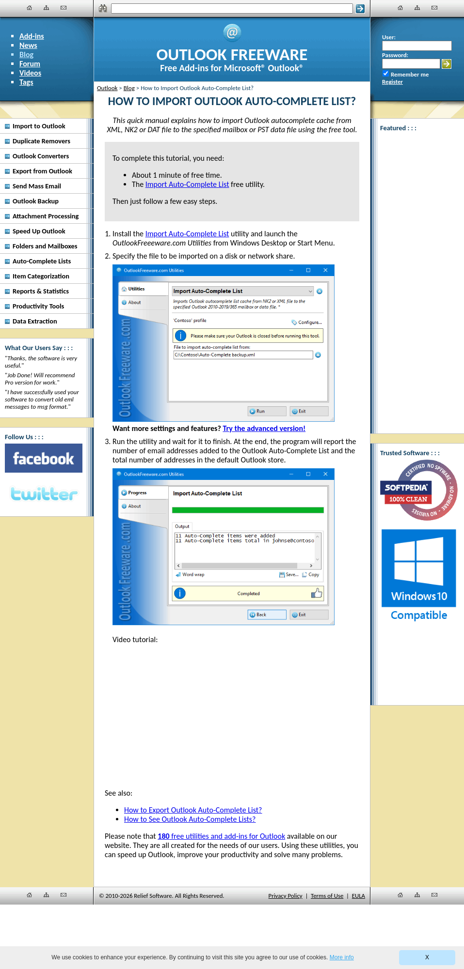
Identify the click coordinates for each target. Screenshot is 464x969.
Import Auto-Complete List (187, 233)
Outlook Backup (36, 201)
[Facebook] (43, 458)
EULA (358, 895)
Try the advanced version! (264, 428)
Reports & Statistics (41, 291)
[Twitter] (43, 494)
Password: (395, 55)
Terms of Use (327, 895)
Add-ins (31, 36)
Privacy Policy (286, 895)
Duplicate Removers (41, 141)
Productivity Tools (38, 306)
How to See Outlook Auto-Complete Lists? (190, 819)
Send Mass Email (37, 186)
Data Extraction (35, 321)
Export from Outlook (42, 171)
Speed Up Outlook (39, 231)
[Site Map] (46, 8)
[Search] (232, 8)
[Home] (29, 8)
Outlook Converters (41, 156)
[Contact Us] (63, 8)
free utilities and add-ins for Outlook (221, 836)
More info (342, 957)
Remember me (410, 74)
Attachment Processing (46, 216)
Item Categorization (41, 276)
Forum (29, 63)
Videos (30, 72)
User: (389, 37)
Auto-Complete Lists (42, 261)
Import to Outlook (39, 126)
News (28, 45)
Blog (26, 54)
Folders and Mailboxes (45, 246)
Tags (26, 82)
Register (392, 81)
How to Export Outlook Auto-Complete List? (193, 810)
